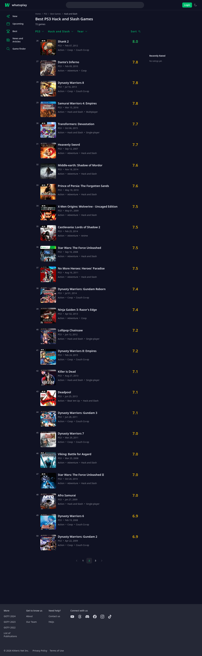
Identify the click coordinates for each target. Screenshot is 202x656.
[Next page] (102, 560)
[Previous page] (76, 560)
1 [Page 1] (83, 560)
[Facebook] (95, 616)
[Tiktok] (110, 616)
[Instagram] (102, 616)
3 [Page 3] (95, 560)
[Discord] (87, 616)
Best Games (55, 14)
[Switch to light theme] (195, 5)
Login (187, 4)
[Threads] (80, 616)
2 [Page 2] (89, 560)
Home (38, 14)
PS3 (45, 14)
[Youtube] (72, 616)
